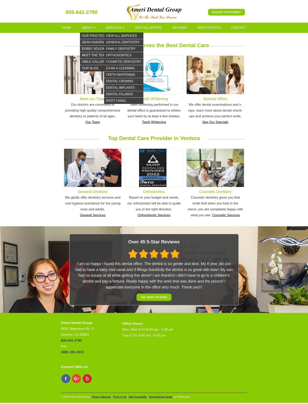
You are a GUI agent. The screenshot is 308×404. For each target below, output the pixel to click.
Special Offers (148, 27)
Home (66, 27)
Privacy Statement (101, 397)
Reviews (179, 27)
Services (114, 27)
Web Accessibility (138, 397)
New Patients (209, 27)
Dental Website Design (161, 397)
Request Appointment (226, 12)
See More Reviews (154, 297)
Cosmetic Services (226, 215)
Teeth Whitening (154, 122)
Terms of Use (120, 397)
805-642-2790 (81, 12)
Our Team (92, 122)
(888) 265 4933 (72, 352)
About (87, 27)
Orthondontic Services (154, 215)
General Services (92, 215)
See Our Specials (215, 122)
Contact (238, 27)
